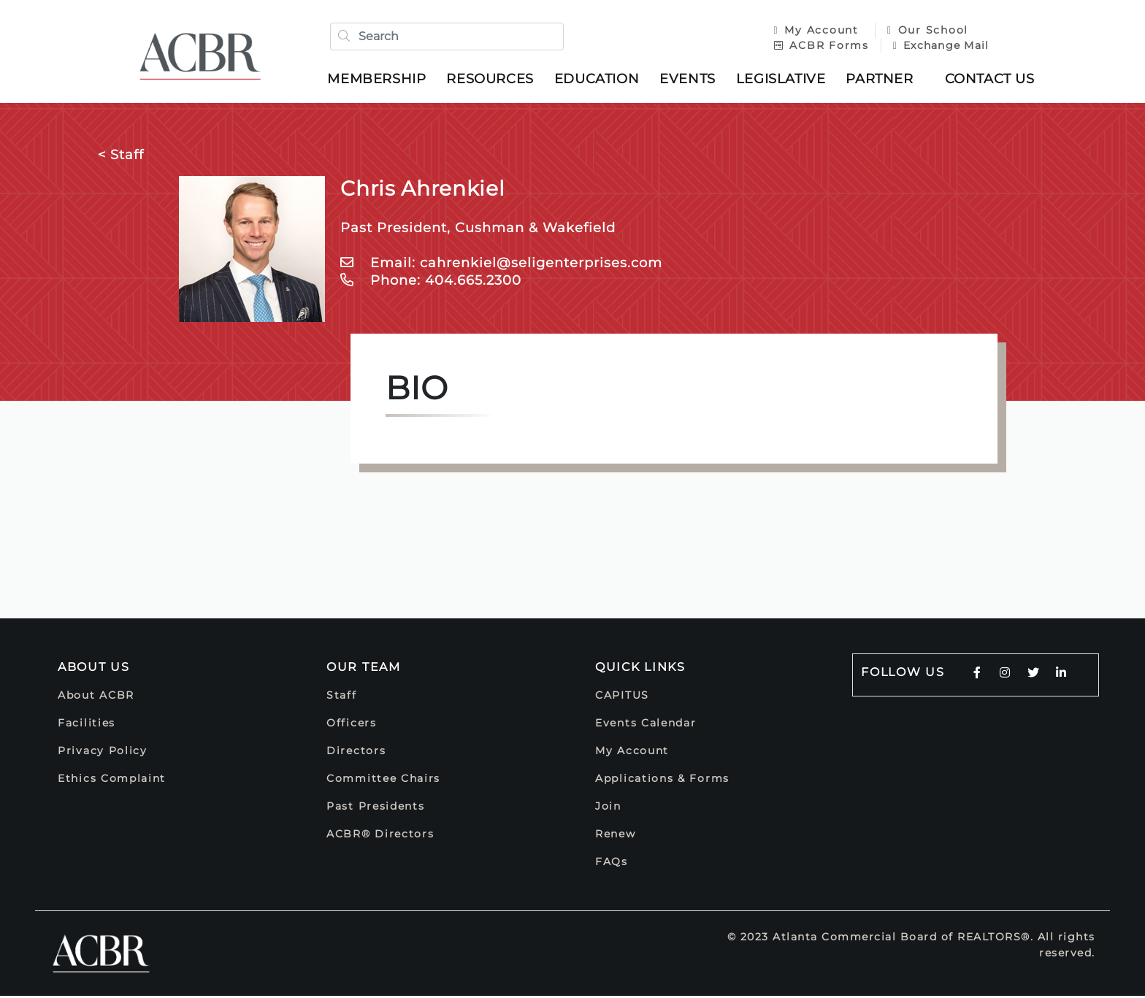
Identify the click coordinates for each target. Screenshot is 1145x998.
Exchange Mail (938, 46)
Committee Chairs (383, 780)
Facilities (86, 725)
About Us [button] (94, 669)
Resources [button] (492, 80)
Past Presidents (375, 808)
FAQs (611, 863)
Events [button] (690, 80)
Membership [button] (379, 80)
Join (608, 808)
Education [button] (598, 80)
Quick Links (640, 669)
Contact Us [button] (992, 80)
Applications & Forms (662, 780)
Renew (615, 835)
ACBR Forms (818, 46)
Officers (351, 725)
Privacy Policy (103, 752)
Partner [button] (882, 80)
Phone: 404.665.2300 (430, 283)
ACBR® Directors (380, 835)
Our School (924, 30)
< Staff (121, 157)
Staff (341, 697)
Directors (356, 752)
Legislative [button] (783, 80)
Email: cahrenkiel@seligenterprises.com (501, 265)
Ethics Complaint (112, 780)
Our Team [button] (363, 669)
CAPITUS (622, 697)
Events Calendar (646, 725)
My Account (815, 30)
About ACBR (96, 697)
